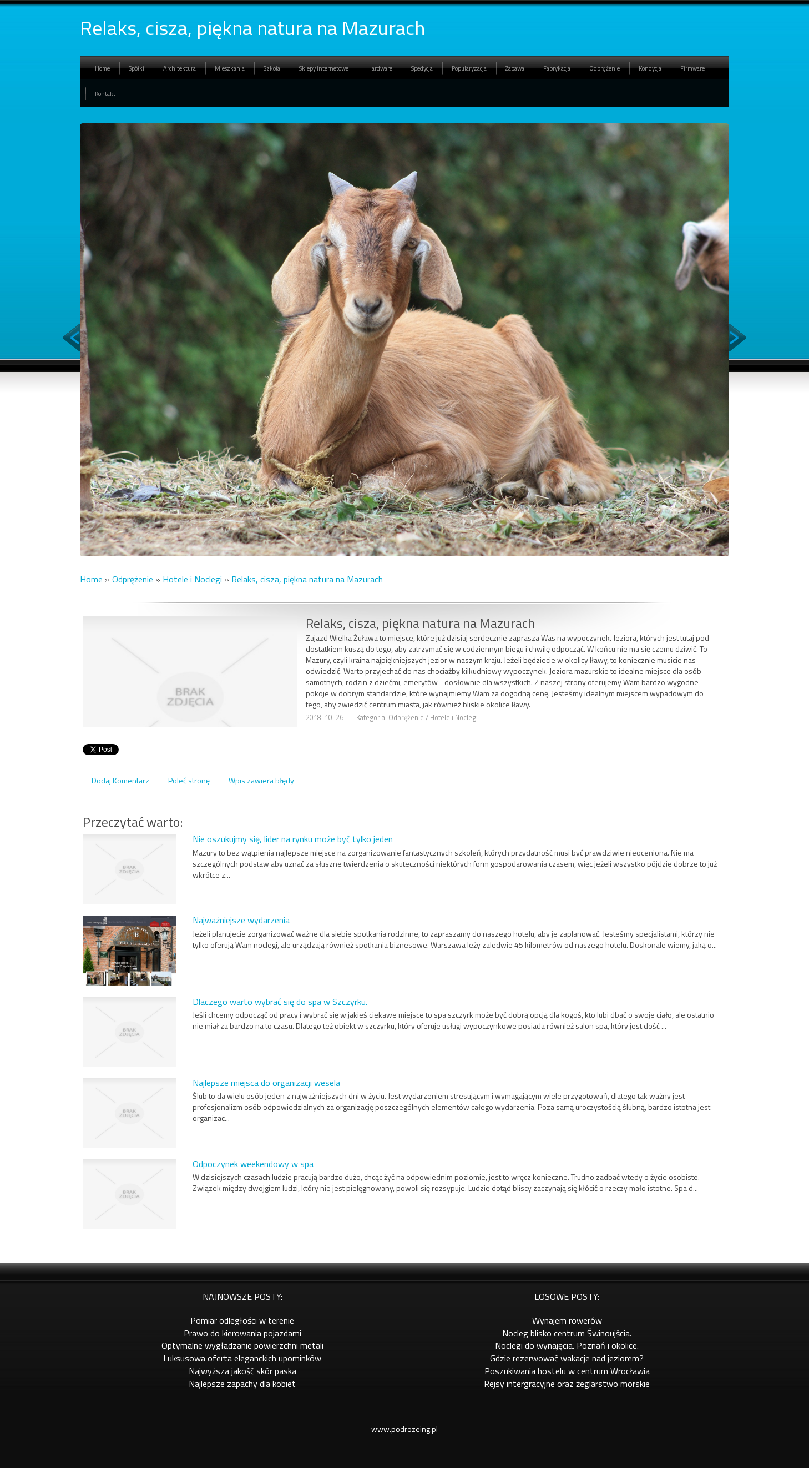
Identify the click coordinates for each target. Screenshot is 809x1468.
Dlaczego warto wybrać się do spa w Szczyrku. (280, 1001)
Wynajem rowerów (567, 1320)
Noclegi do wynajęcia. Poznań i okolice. (567, 1345)
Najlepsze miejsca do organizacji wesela (266, 1082)
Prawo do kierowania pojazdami (242, 1333)
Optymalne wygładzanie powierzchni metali (242, 1345)
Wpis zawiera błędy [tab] (261, 780)
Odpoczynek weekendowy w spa (253, 1163)
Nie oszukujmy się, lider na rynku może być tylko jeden (293, 839)
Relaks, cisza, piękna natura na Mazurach (307, 579)
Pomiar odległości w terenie (242, 1320)
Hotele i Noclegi (192, 579)
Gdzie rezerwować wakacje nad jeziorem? (567, 1358)
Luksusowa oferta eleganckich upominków (242, 1358)
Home (91, 579)
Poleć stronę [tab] (189, 780)
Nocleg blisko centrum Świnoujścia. (566, 1333)
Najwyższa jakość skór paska (242, 1370)
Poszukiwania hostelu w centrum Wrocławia (567, 1370)
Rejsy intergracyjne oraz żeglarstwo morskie (567, 1383)
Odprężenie (132, 579)
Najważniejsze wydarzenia (241, 920)
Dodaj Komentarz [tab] (120, 780)
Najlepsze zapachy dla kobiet (242, 1383)
